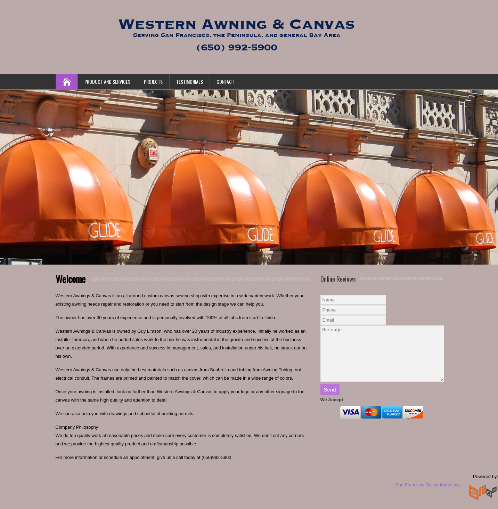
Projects (153, 81)
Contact (225, 81)
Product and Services (107, 81)
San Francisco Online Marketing (427, 484)
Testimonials (189, 81)
